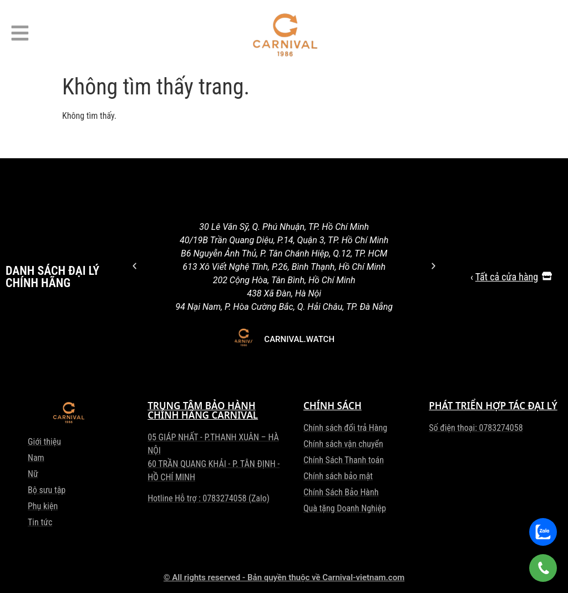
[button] (134, 266)
